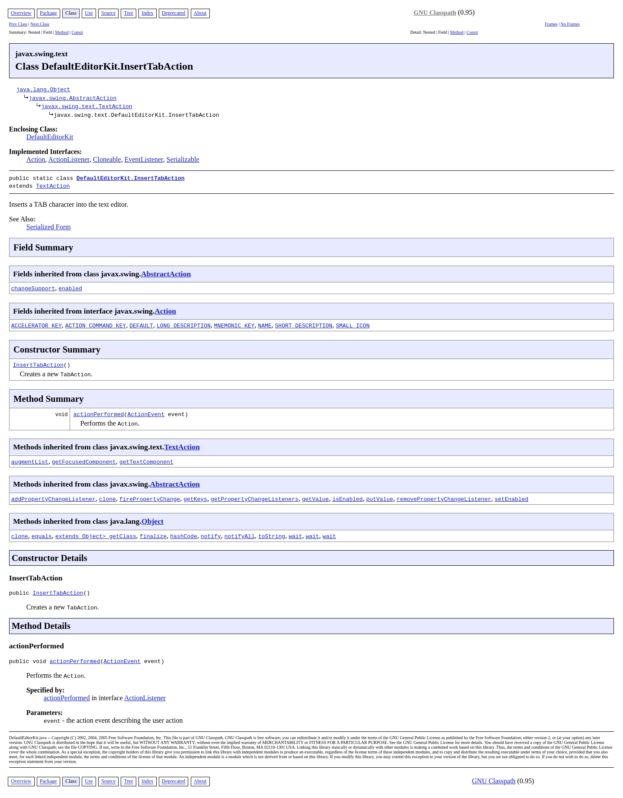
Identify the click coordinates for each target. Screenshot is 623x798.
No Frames (570, 24)
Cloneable (107, 159)
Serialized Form (48, 225)
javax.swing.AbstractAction (72, 98)
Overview (21, 13)
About (200, 13)
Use (89, 13)
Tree (128, 13)
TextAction (53, 185)
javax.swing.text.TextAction (86, 106)
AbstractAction (166, 272)
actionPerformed (99, 412)
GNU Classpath (435, 12)
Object (152, 519)
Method (61, 32)
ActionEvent (145, 412)
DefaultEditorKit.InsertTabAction (131, 178)
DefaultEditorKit (49, 137)
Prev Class (18, 24)
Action (35, 159)
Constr (77, 32)
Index (147, 13)
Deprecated (174, 13)
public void (29, 662)
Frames (551, 24)
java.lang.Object (43, 89)
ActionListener (68, 159)
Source (108, 13)
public (21, 592)
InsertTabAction (38, 363)
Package (48, 13)
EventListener (144, 159)
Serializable (183, 159)
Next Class (39, 24)
